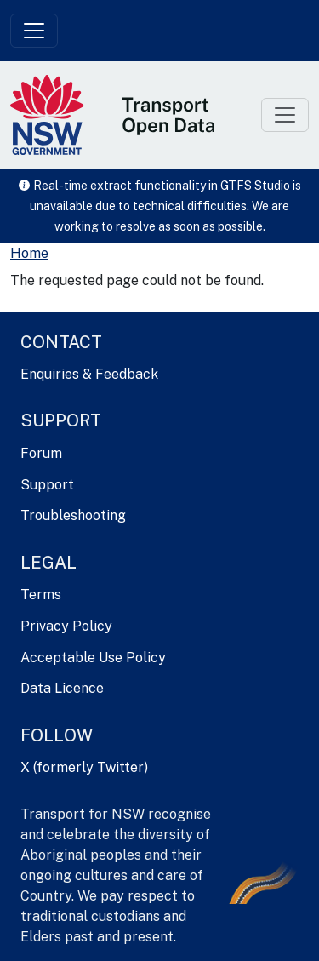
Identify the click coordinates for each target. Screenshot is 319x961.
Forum (41, 453)
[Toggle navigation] (34, 31)
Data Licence (62, 688)
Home (29, 253)
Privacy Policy (66, 626)
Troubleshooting (73, 515)
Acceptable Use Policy (93, 657)
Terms (40, 594)
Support (47, 485)
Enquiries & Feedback (89, 374)
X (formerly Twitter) (84, 767)
